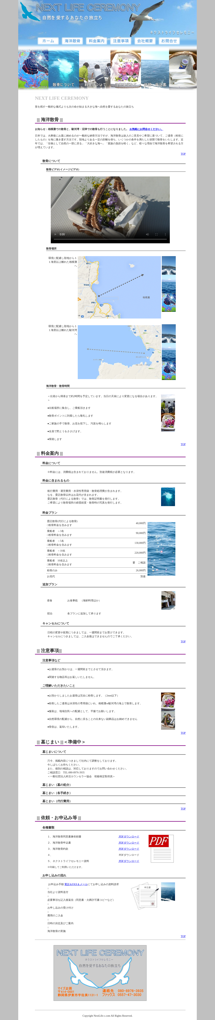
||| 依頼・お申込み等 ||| (59, 817)
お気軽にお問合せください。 (146, 129)
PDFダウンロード (128, 836)
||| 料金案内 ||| (50, 453)
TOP (183, 153)
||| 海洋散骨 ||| (50, 119)
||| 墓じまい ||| (50, 742)
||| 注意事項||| (49, 650)
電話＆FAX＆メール (76, 884)
